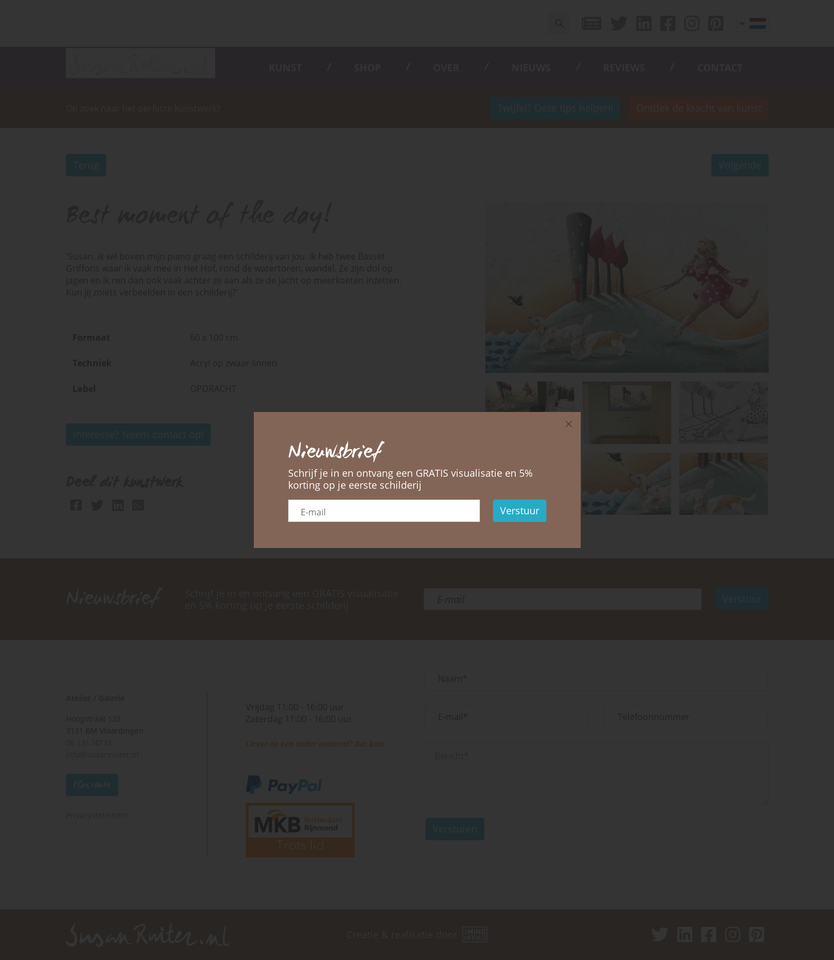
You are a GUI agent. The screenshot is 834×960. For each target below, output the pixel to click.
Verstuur (519, 510)
